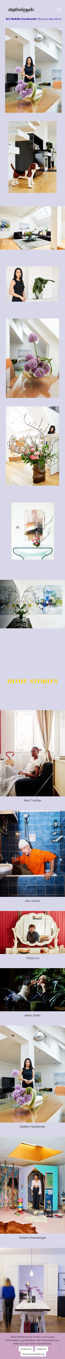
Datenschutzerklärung (33, 1354)
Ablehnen (41, 1349)
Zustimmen (26, 1349)
